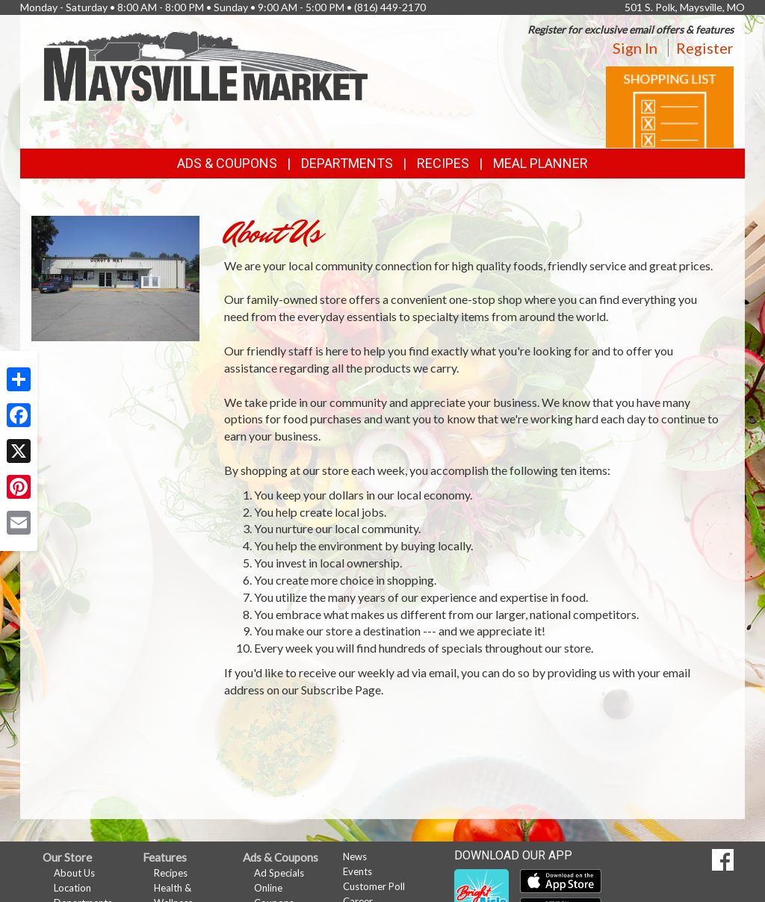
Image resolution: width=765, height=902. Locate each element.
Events (357, 871)
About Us (74, 873)
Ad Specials (279, 873)
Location (72, 888)
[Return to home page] (207, 64)
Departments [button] (347, 163)
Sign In (635, 48)
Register (705, 48)
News (355, 856)
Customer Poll (374, 886)
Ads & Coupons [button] (227, 163)
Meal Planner (540, 163)
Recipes (443, 163)
